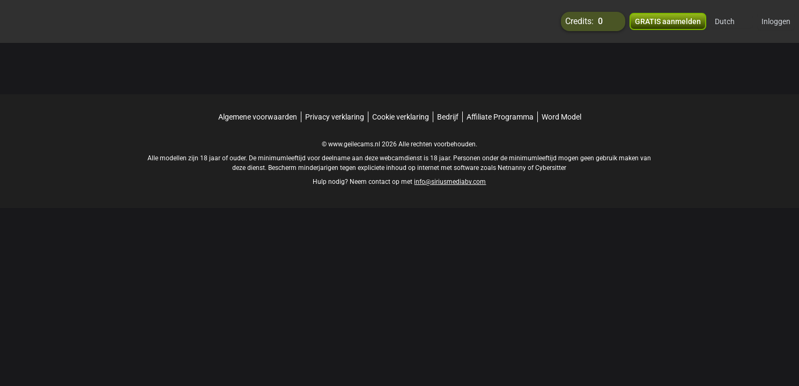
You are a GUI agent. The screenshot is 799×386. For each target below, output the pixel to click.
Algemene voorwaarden (257, 117)
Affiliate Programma (500, 117)
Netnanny (513, 168)
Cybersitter (550, 168)
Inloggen (775, 21)
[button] (732, 21)
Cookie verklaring (400, 117)
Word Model (561, 117)
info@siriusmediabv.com (450, 181)
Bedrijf (447, 117)
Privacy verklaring (334, 117)
